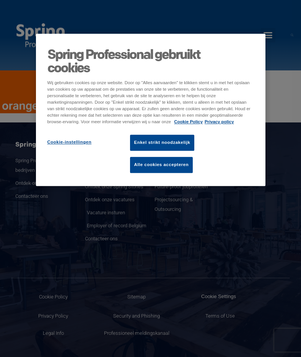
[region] (150, 110)
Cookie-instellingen (69, 142)
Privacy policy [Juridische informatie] (219, 122)
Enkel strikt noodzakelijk (162, 142)
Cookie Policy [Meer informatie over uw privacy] (188, 122)
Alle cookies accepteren (161, 165)
